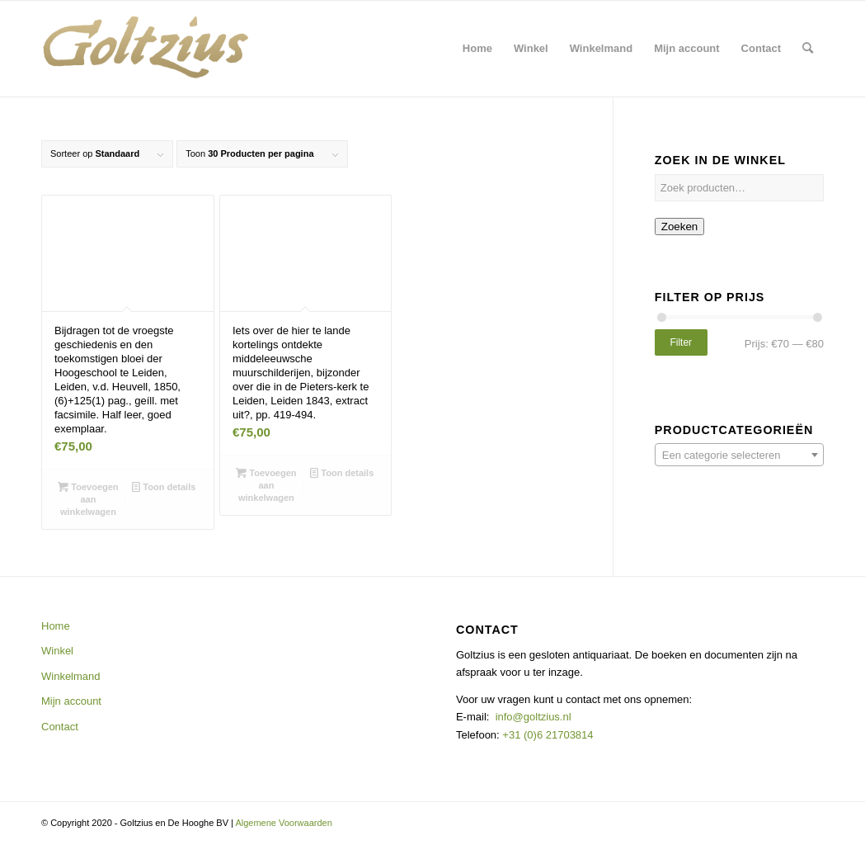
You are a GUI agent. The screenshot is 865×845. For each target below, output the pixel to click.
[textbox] (739, 455)
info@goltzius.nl (533, 716)
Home (55, 626)
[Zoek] (808, 49)
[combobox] (739, 454)
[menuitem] (477, 49)
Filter (681, 342)
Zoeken (679, 226)
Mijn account (71, 701)
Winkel (57, 650)
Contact (59, 726)
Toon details (163, 486)
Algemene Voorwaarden (283, 823)
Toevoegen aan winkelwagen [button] (88, 498)
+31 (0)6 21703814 (547, 735)
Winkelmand (71, 676)
